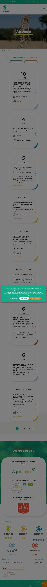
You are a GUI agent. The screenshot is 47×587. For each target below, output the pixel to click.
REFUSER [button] (24, 298)
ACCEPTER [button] (35, 298)
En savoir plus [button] (11, 298)
